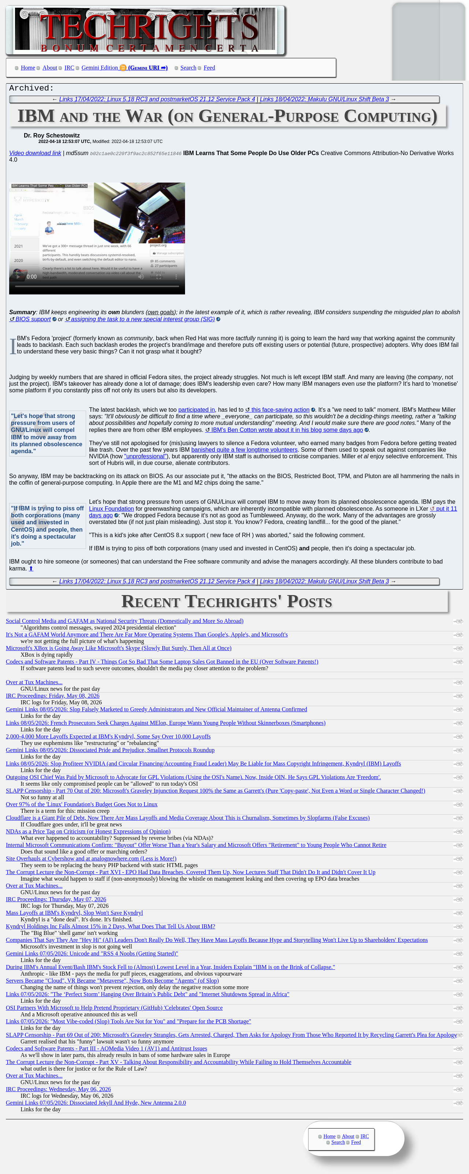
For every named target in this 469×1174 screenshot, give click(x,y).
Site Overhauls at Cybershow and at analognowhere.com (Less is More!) (91, 860)
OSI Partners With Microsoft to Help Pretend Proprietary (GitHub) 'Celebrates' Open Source (114, 1009)
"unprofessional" (145, 458)
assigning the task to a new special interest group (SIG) (143, 321)
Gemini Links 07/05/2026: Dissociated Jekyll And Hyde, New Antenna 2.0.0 (96, 1104)
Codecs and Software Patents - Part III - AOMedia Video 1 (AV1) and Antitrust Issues (106, 1050)
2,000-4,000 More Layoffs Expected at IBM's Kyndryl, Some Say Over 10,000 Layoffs (108, 738)
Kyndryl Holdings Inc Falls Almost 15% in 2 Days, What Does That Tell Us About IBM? (110, 928)
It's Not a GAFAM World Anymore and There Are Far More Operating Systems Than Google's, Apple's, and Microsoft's (147, 636)
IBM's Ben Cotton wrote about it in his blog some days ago (287, 432)
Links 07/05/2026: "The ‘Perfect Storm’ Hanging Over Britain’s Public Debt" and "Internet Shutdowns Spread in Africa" (147, 996)
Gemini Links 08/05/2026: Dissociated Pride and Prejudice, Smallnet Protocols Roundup (110, 752)
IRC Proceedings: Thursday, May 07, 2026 (56, 901)
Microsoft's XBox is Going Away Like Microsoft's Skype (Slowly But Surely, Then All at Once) (119, 650)
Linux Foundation (111, 510)
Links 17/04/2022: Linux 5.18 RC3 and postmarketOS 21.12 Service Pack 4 (157, 101)
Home (28, 68)
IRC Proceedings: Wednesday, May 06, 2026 (58, 1091)
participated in (196, 411)
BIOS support (33, 321)
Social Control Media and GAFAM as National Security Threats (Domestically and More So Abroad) (125, 623)
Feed (209, 68)
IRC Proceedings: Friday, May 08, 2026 (52, 697)
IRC (69, 68)
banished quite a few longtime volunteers (244, 451)
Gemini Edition (100, 68)
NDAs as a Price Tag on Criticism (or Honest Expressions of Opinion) (88, 833)
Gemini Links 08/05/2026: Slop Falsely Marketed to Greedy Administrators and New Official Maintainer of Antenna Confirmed (156, 711)
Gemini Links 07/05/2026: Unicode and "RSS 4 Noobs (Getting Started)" (92, 955)
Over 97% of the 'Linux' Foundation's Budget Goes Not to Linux (82, 806)
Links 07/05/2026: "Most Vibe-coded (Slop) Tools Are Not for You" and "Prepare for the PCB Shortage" (128, 1023)
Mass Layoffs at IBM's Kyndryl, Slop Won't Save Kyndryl (74, 914)
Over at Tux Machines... (34, 684)
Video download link (35, 155)
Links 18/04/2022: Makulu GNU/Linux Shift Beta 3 (324, 101)
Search (189, 68)
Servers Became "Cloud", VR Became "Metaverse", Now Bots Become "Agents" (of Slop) (112, 982)
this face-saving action (280, 411)
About (50, 68)
